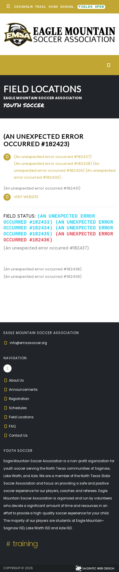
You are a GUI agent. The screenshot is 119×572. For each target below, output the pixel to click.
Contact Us (15, 435)
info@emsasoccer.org (28, 343)
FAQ (9, 426)
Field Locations (18, 417)
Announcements (20, 389)
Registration (16, 399)
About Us (13, 380)
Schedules (15, 408)
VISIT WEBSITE (26, 197)
